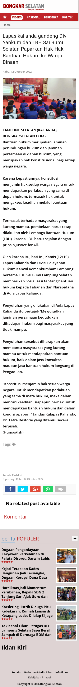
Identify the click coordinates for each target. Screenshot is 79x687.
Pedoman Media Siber (38, 672)
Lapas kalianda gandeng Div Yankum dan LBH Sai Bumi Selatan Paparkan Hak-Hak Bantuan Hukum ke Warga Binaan (34, 49)
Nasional (33, 17)
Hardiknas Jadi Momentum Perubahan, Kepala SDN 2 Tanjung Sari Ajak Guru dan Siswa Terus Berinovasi (24, 594)
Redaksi (16, 672)
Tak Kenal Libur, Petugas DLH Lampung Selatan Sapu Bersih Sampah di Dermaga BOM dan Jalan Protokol (26, 632)
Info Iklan (61, 672)
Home (6, 25)
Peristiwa (51, 17)
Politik (67, 17)
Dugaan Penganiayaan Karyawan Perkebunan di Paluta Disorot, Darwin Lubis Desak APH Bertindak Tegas (25, 556)
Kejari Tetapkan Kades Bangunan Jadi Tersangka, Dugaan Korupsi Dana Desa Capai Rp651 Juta (24, 575)
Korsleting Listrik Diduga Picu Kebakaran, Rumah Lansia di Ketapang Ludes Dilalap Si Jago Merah (27, 613)
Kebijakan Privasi (39, 677)
